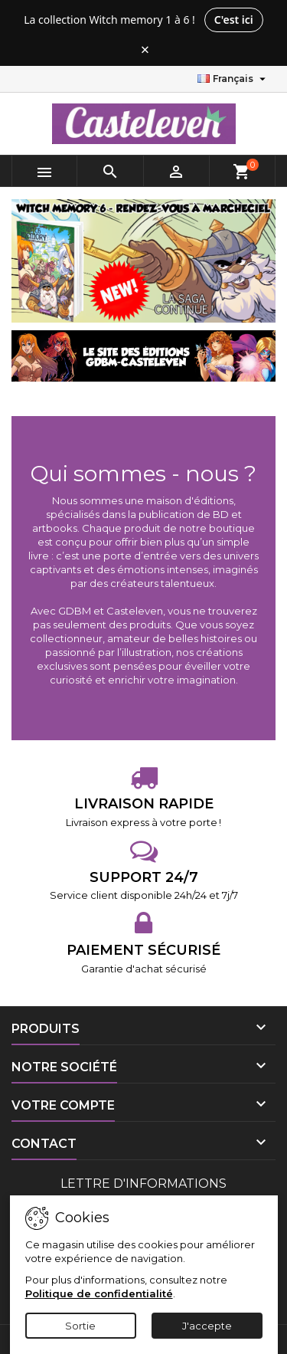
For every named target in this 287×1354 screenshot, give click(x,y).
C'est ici (233, 19)
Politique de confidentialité (99, 1293)
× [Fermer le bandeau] (145, 49)
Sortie (80, 1326)
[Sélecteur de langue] (233, 79)
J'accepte (207, 1326)
